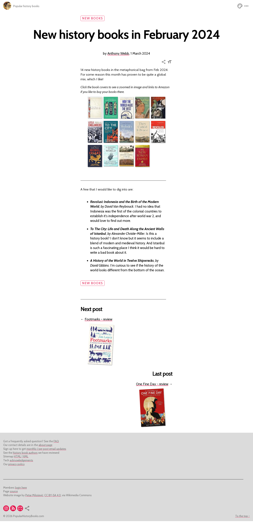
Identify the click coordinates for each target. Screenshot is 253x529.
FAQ (56, 449)
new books (92, 18)
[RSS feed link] (13, 516)
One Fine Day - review (152, 392)
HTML (17, 464)
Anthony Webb (118, 58)
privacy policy (16, 472)
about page (45, 453)
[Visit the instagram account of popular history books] (6, 516)
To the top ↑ (242, 524)
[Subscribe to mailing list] (20, 516)
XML (25, 464)
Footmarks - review (98, 326)
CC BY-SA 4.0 (52, 503)
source (14, 499)
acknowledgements (21, 468)
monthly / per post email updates (46, 456)
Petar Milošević (34, 503)
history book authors (25, 460)
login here (21, 495)
